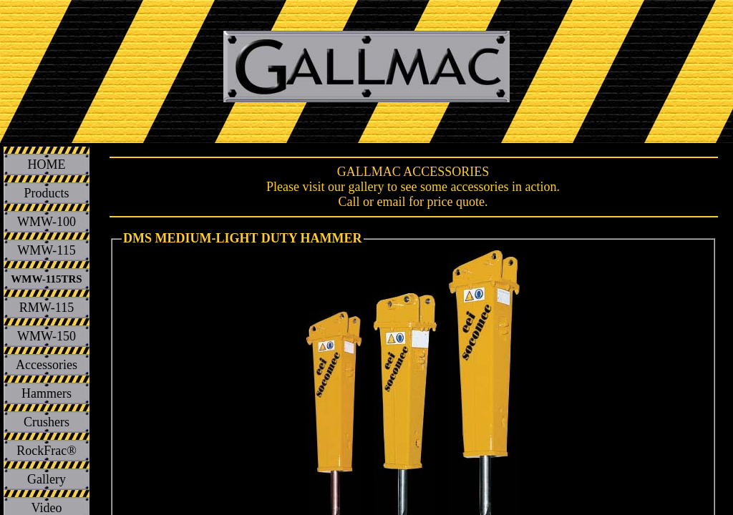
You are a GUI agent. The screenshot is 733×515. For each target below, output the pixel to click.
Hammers (46, 393)
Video (46, 508)
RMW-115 (46, 307)
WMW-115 (46, 250)
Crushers (46, 422)
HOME (47, 164)
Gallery (46, 479)
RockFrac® (46, 450)
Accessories (46, 365)
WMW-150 (46, 336)
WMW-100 (46, 222)
